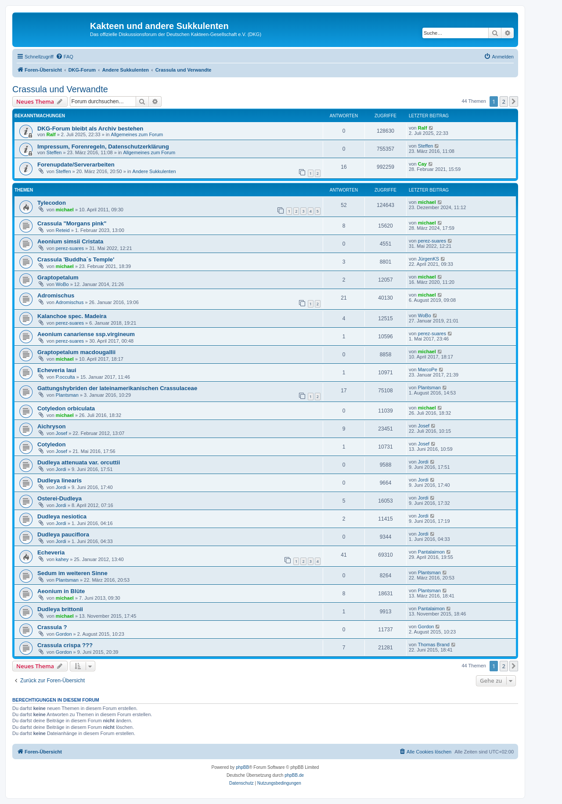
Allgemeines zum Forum (137, 134)
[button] (513, 101)
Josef (61, 433)
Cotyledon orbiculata (66, 408)
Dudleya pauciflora (63, 534)
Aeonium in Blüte (61, 591)
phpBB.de (294, 775)
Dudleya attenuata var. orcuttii (78, 462)
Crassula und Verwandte (60, 89)
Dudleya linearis (59, 480)
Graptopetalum (58, 277)
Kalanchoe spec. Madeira (72, 316)
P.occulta (65, 377)
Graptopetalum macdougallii (76, 352)
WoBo (62, 284)
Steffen (54, 152)
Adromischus (55, 295)
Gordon (64, 634)
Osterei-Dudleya (59, 498)
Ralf (51, 134)
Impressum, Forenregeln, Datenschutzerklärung (103, 146)
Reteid (63, 230)
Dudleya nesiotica (61, 516)
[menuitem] (64, 56)
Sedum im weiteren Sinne (72, 573)
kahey (62, 559)
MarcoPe (427, 369)
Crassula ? (52, 627)
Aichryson (51, 426)
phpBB (242, 767)
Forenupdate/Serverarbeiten (76, 164)
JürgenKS (428, 258)
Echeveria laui (56, 370)
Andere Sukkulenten (154, 171)
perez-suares (70, 248)
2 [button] (503, 101)
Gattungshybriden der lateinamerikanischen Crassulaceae (117, 388)
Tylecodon (51, 202)
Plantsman (67, 395)
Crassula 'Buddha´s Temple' (75, 259)
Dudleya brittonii (60, 609)
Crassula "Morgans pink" (72, 223)
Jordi (61, 469)
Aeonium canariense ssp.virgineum (86, 334)
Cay (422, 164)
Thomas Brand (434, 644)
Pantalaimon (431, 551)
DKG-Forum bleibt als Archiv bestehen (90, 128)
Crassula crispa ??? (65, 645)
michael (65, 209)
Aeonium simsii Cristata (70, 241)
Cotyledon (51, 444)
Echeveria (51, 552)
